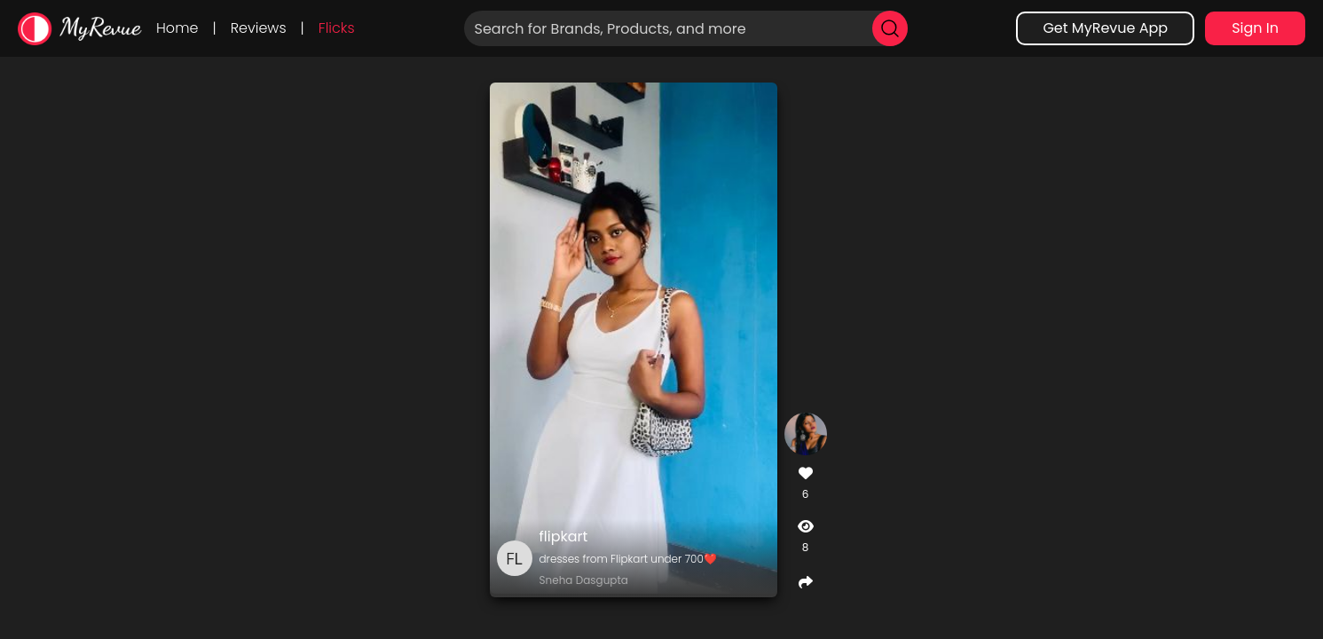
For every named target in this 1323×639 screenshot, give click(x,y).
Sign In (1255, 28)
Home (177, 28)
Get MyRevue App (1105, 28)
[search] (890, 28)
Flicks (337, 28)
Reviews (259, 28)
